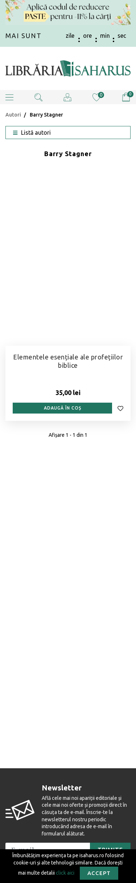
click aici (65, 872)
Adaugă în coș (62, 408)
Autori (13, 115)
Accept (99, 873)
